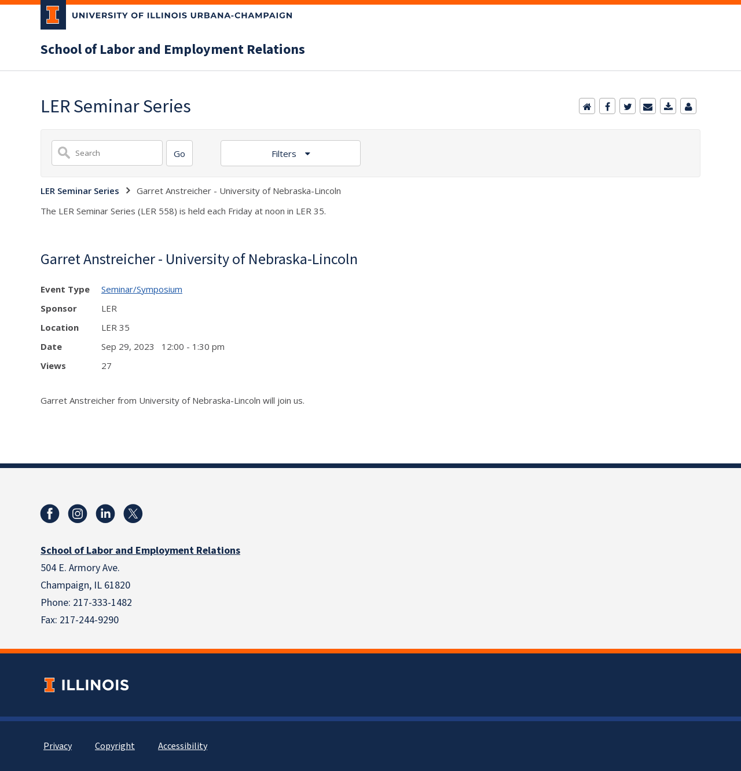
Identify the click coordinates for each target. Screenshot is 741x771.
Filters (285, 153)
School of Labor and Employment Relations (173, 50)
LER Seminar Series (80, 190)
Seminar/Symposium (141, 289)
